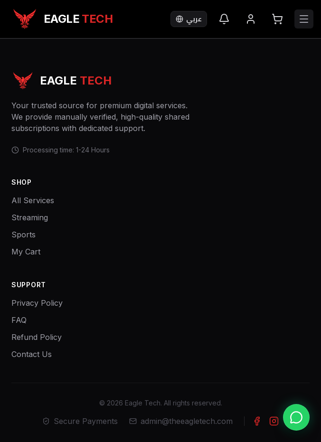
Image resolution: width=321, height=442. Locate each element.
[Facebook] (257, 421)
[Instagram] (274, 421)
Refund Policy (36, 337)
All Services (32, 200)
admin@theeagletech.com (181, 421)
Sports (23, 234)
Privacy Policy (37, 303)
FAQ (19, 320)
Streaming (29, 217)
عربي (189, 19)
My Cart (25, 251)
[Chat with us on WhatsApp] (296, 417)
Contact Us (31, 354)
